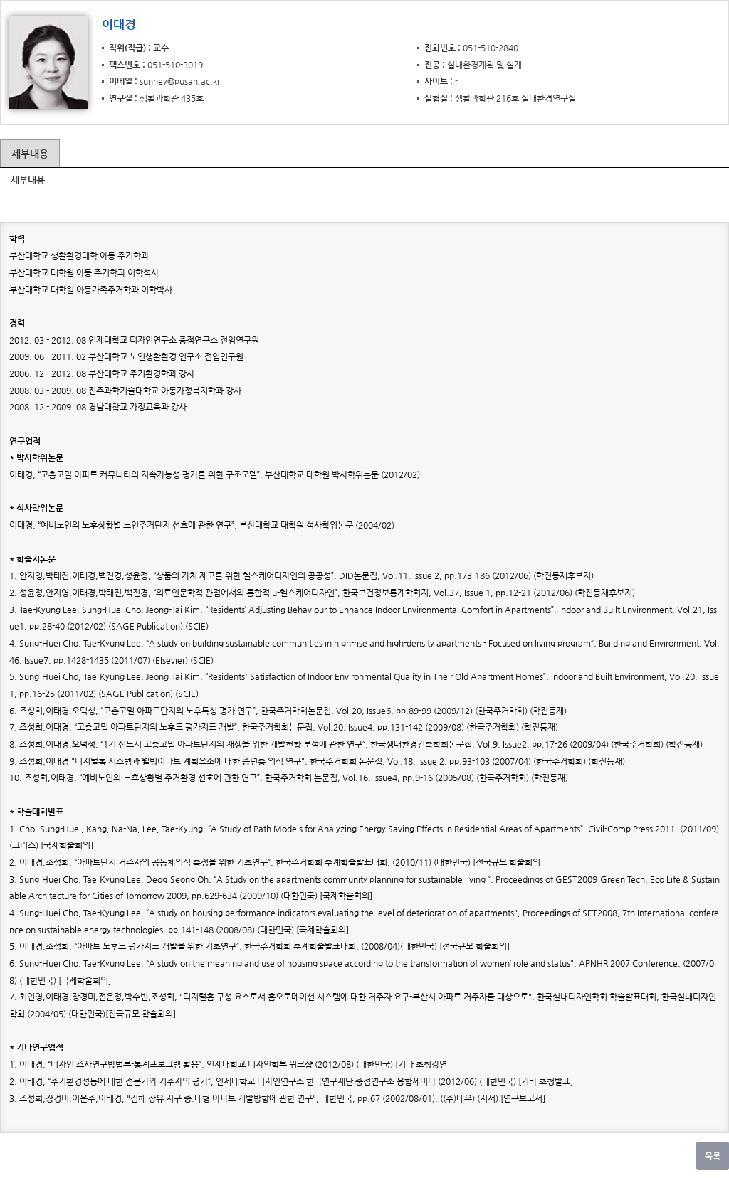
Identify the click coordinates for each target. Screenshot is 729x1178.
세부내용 (29, 153)
